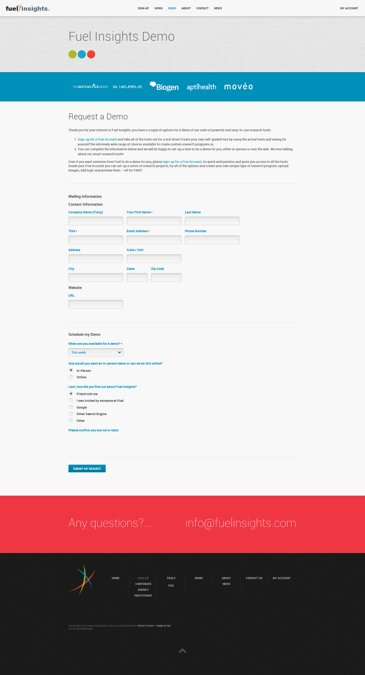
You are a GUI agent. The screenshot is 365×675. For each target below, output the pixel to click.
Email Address (138, 231)
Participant (143, 595)
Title (72, 231)
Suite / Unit (135, 250)
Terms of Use (163, 626)
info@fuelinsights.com (241, 523)
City (71, 269)
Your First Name (139, 212)
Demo (172, 8)
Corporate (143, 584)
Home (115, 578)
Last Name (193, 212)
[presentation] (103, 444)
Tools (171, 578)
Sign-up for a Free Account (97, 139)
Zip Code (157, 269)
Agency (143, 589)
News (218, 8)
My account (349, 8)
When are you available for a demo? (95, 344)
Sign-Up (143, 8)
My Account (282, 578)
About (186, 8)
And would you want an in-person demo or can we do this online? (115, 363)
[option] (90, 86)
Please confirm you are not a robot (93, 430)
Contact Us (254, 578)
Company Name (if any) (85, 212)
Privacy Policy (146, 626)
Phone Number (195, 231)
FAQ (171, 585)
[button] (96, 352)
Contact (202, 8)
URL (71, 295)
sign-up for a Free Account (182, 162)
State (131, 269)
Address (74, 250)
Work (159, 8)
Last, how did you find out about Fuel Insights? (102, 387)
